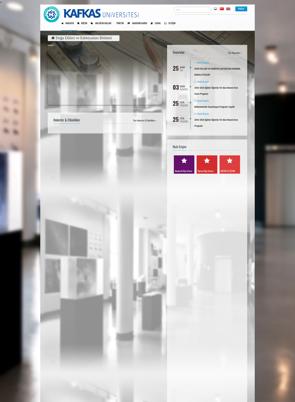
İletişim (171, 23)
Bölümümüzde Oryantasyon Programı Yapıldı (214, 107)
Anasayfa (69, 23)
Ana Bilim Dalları (102, 23)
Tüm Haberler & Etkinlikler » (144, 120)
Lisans (157, 23)
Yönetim (121, 23)
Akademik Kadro (138, 23)
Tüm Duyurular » (235, 52)
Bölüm (84, 23)
